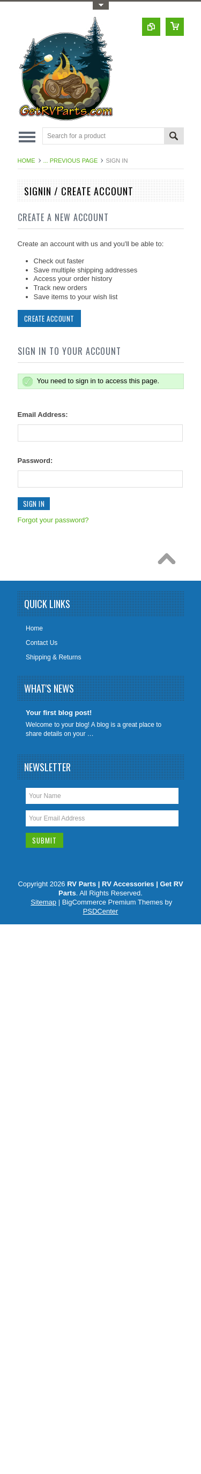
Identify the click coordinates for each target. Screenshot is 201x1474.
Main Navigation (27, 136)
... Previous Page (70, 160)
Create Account (49, 318)
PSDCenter (100, 911)
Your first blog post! (59, 713)
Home (26, 160)
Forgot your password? (53, 520)
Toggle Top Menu (101, 6)
